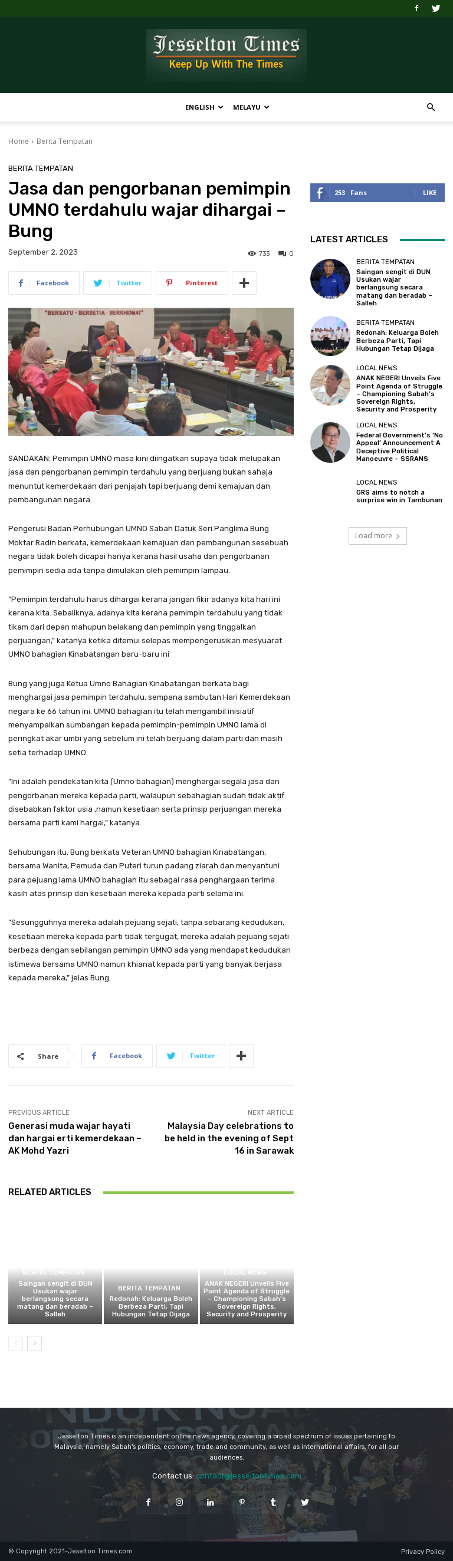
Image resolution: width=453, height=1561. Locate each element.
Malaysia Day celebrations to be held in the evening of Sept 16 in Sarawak (229, 1138)
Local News (245, 1273)
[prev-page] (15, 1343)
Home (18, 141)
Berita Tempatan (65, 141)
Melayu (251, 107)
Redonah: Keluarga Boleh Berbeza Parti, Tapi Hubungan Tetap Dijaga (151, 1306)
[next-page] (34, 1343)
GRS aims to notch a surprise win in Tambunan (399, 496)
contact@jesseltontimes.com (248, 1475)
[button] (430, 107)
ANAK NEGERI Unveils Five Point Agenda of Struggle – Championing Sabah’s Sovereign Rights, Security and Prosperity (246, 1299)
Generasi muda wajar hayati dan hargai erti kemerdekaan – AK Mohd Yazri (75, 1138)
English (204, 107)
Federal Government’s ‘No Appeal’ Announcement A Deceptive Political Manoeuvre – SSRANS (399, 447)
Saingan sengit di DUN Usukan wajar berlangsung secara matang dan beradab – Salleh (55, 1299)
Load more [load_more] (378, 536)
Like (429, 192)
